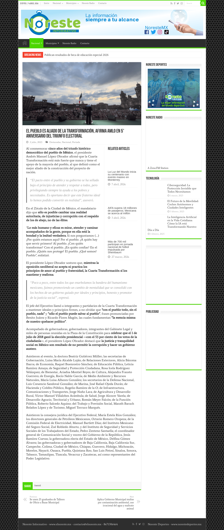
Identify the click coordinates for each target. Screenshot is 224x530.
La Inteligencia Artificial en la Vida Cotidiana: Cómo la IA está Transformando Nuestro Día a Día (172, 223)
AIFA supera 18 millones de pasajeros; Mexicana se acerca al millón (122, 210)
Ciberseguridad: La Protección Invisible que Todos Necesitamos (182, 188)
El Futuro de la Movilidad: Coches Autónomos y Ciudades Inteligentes (183, 204)
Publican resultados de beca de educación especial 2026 (77, 54)
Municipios (71, 3)
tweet (37, 485)
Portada (76, 142)
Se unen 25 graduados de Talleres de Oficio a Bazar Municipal (48, 499)
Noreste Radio (88, 3)
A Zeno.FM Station (158, 168)
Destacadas (55, 142)
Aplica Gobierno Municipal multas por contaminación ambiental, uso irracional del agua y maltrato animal (115, 502)
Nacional (57, 3)
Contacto (102, 3)
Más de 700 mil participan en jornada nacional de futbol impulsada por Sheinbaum (120, 247)
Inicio (46, 3)
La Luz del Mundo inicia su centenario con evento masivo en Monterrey (122, 175)
